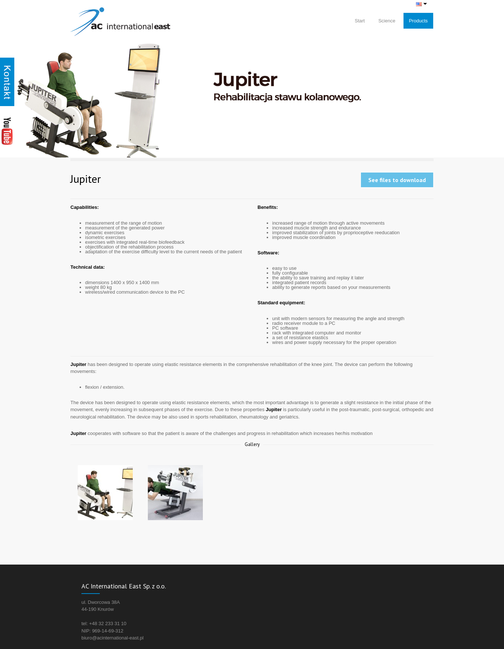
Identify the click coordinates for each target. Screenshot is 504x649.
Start (360, 20)
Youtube (7, 130)
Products (418, 20)
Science (386, 20)
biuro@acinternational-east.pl (112, 638)
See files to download (397, 180)
